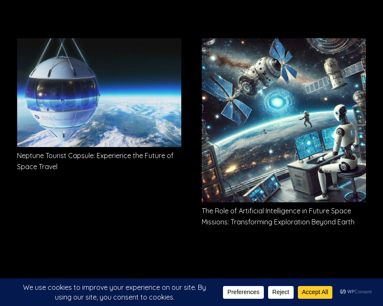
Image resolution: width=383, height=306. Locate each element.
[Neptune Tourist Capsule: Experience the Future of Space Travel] (99, 44)
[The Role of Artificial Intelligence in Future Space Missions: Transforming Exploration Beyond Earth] (284, 44)
